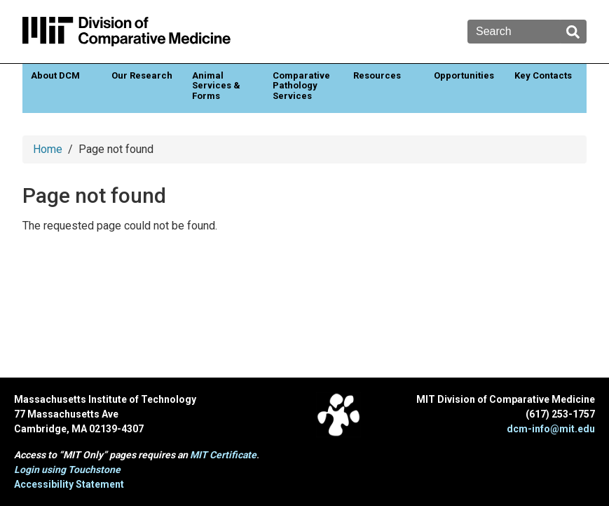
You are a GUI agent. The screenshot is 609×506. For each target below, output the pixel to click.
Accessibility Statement (69, 484)
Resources (377, 75)
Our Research (141, 75)
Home (47, 149)
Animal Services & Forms (216, 85)
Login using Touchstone (67, 469)
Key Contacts (543, 75)
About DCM (55, 75)
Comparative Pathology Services (301, 85)
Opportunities (464, 75)
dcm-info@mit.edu (551, 428)
